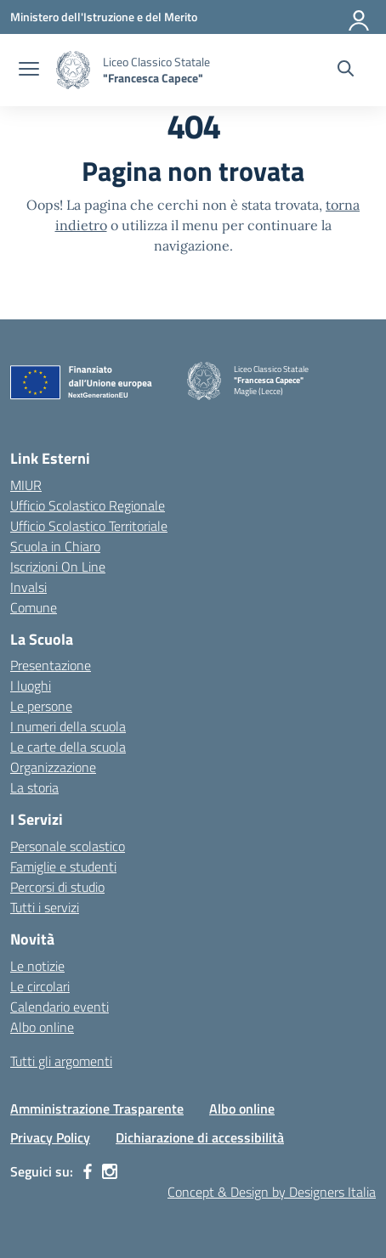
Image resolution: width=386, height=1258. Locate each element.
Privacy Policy (50, 1137)
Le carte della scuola (68, 746)
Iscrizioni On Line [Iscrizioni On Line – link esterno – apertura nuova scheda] (57, 566)
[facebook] (87, 1171)
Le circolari (40, 986)
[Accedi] (359, 17)
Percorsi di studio (57, 887)
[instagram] (109, 1171)
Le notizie (37, 966)
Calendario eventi (59, 1006)
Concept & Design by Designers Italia (271, 1192)
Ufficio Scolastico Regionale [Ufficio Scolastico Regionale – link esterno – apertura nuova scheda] (87, 505)
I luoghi (30, 685)
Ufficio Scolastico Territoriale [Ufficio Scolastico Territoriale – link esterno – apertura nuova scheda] (88, 526)
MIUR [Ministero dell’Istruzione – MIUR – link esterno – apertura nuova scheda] (26, 485)
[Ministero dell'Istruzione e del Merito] (103, 16)
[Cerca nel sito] (345, 70)
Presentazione (50, 665)
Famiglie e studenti (63, 866)
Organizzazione (53, 767)
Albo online (42, 1027)
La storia (34, 787)
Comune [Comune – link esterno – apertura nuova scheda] (33, 607)
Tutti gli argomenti (61, 1061)
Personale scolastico (67, 846)
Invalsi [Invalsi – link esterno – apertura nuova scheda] (28, 587)
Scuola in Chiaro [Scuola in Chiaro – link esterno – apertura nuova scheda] (55, 546)
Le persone (41, 706)
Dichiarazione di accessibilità (200, 1137)
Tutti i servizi (44, 907)
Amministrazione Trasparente (97, 1108)
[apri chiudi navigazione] (29, 70)
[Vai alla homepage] (73, 70)
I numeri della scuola (68, 726)
